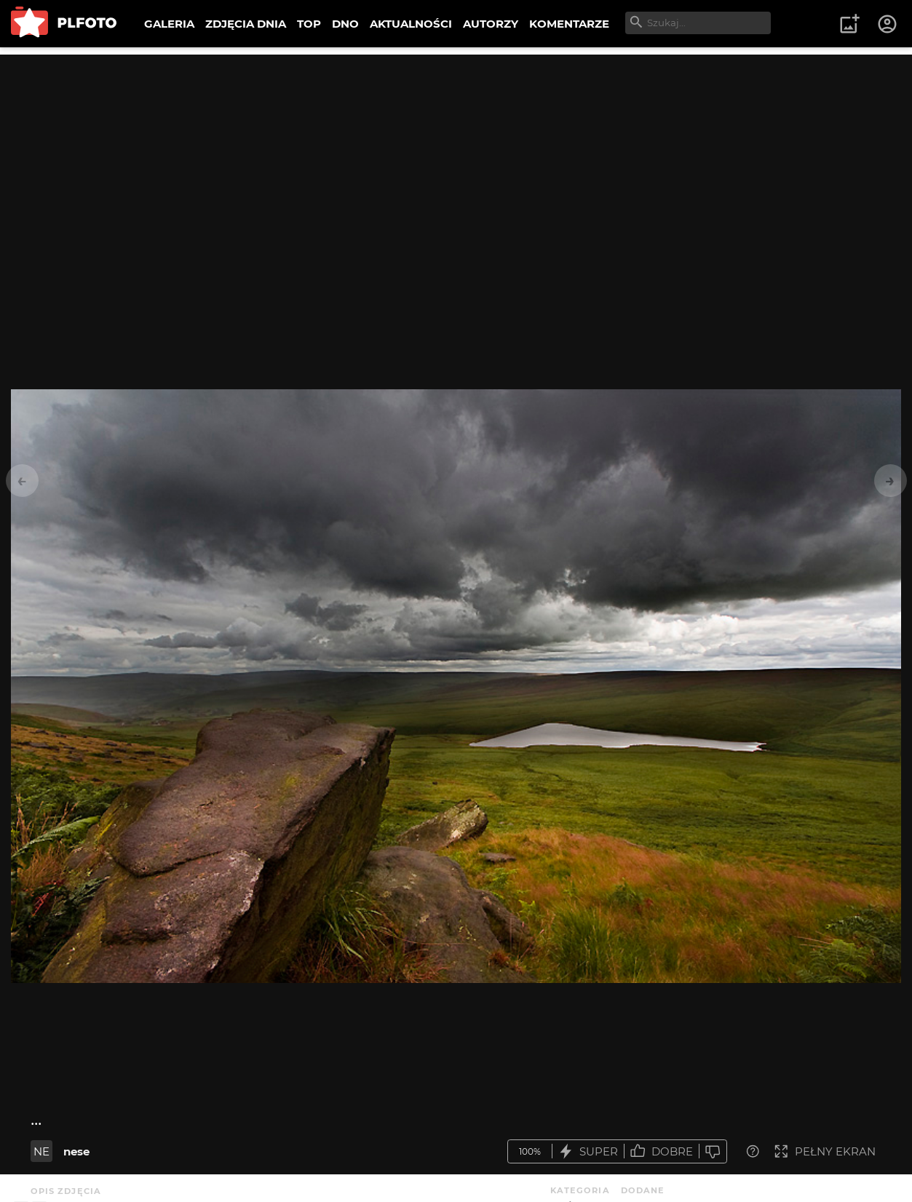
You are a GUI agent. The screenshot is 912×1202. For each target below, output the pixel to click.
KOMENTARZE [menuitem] (569, 24)
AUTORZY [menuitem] (490, 24)
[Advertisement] (456, 156)
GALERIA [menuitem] (169, 24)
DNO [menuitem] (345, 24)
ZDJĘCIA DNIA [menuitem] (245, 24)
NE (41, 1151)
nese (76, 1151)
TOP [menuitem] (309, 24)
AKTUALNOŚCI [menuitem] (411, 24)
